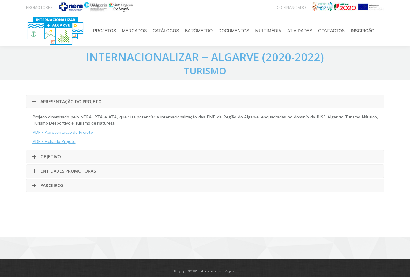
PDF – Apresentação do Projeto (62, 132)
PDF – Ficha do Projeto (54, 141)
